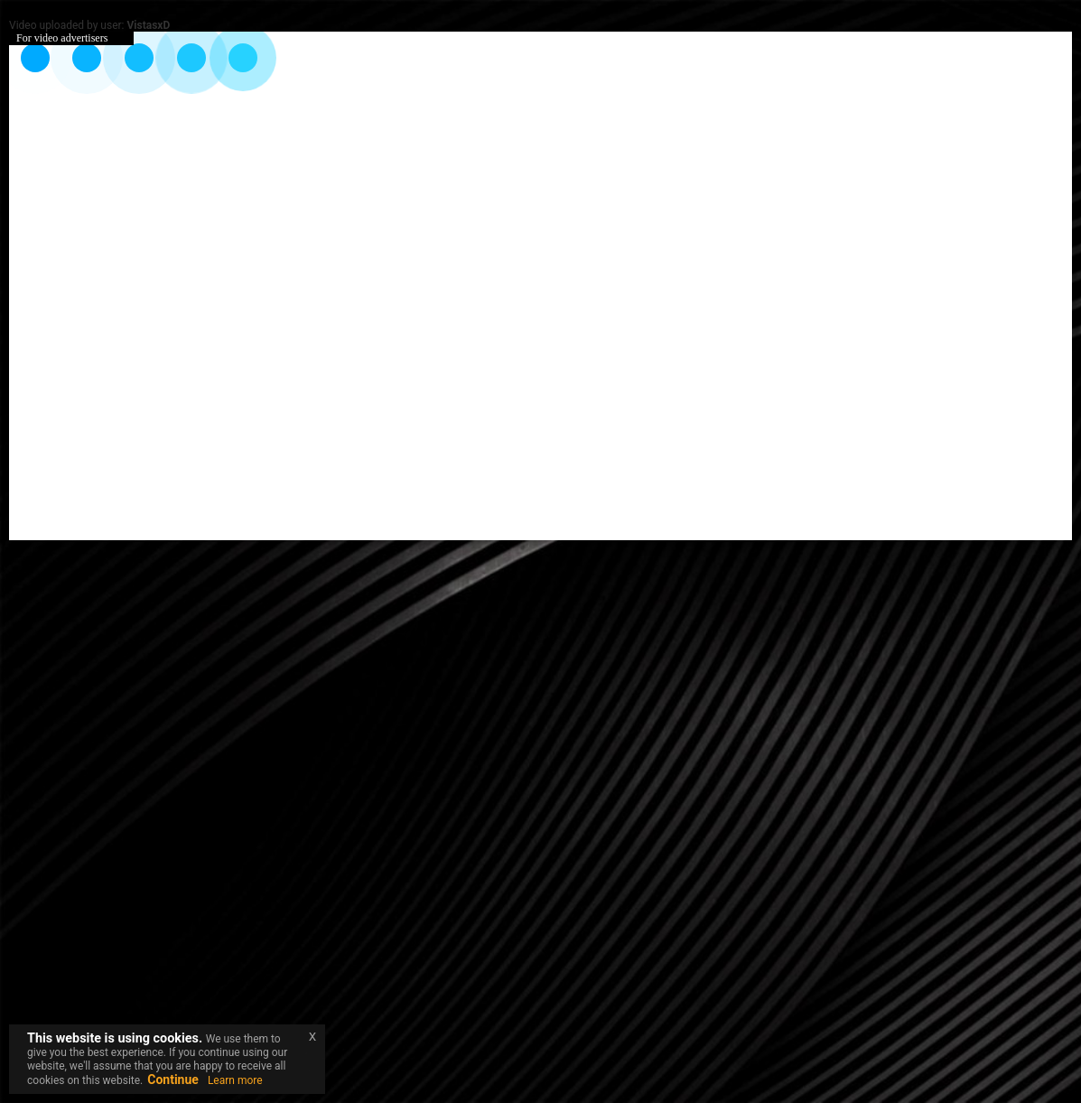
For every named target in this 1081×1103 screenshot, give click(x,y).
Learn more (235, 1080)
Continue (173, 1079)
